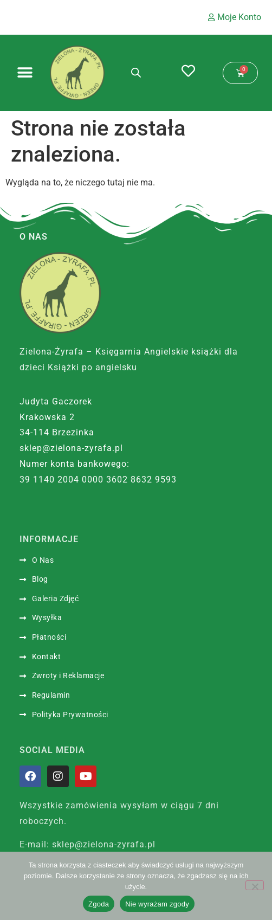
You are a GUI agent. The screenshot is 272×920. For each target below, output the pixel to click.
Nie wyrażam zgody (157, 904)
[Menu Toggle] (25, 73)
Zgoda (98, 904)
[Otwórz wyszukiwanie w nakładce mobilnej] (136, 73)
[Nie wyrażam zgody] (254, 885)
